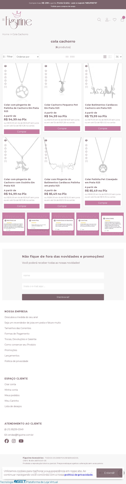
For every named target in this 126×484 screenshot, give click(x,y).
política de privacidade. (79, 474)
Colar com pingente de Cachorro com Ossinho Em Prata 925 (19, 182)
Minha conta (11, 389)
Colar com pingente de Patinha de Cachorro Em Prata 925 (21, 108)
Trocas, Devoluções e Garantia (20, 339)
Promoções (11, 350)
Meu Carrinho (12, 400)
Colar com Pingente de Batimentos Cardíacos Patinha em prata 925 (62, 182)
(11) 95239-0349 (15, 429)
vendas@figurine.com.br (20, 434)
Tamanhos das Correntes (18, 328)
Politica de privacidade (16, 361)
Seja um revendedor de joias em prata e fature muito (33, 322)
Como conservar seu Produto (20, 344)
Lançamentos (12, 355)
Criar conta (10, 384)
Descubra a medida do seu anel (21, 317)
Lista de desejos (13, 406)
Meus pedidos (12, 395)
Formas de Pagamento (17, 333)
